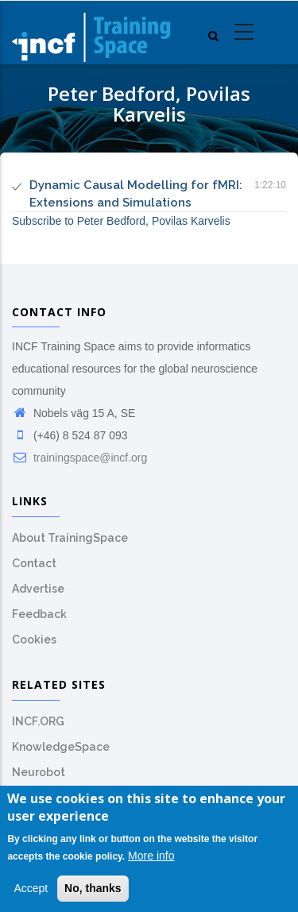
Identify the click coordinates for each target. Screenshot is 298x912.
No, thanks (93, 890)
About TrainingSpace (70, 537)
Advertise (38, 588)
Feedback (39, 614)
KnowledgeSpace (61, 746)
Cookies (34, 639)
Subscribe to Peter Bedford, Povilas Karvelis (121, 220)
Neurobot (38, 772)
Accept (31, 890)
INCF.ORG (38, 721)
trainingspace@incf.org (79, 457)
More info (151, 857)
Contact (34, 563)
